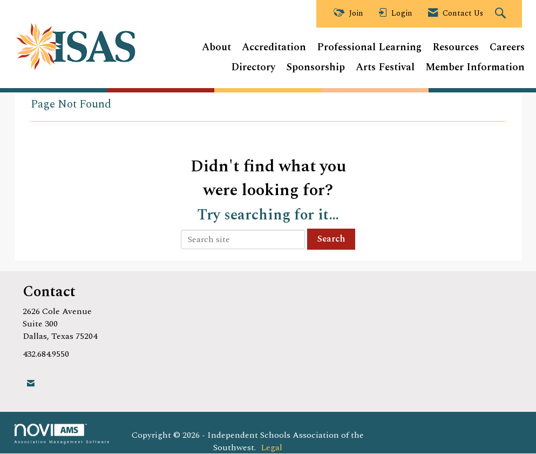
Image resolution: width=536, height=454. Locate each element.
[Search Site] (501, 14)
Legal (271, 447)
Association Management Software (63, 434)
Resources (455, 48)
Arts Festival (385, 68)
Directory (253, 68)
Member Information (475, 68)
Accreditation (274, 48)
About (216, 48)
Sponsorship (315, 68)
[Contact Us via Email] (31, 383)
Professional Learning (369, 48)
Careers (507, 48)
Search (331, 238)
